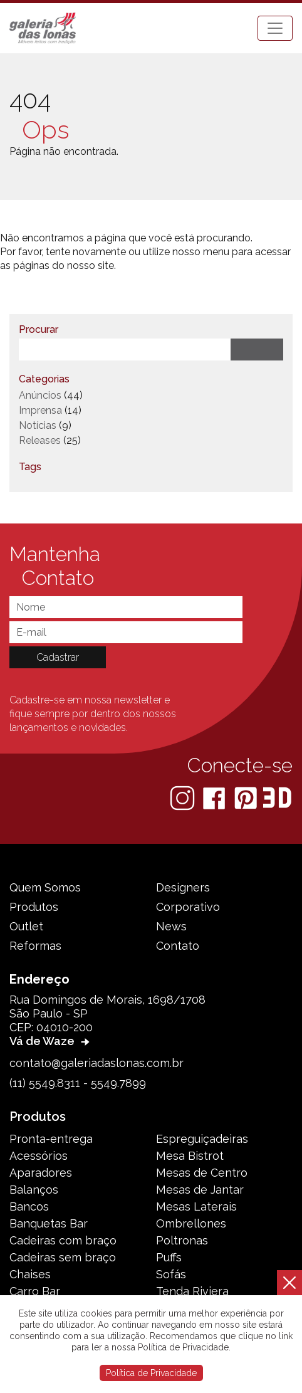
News (171, 926)
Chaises (30, 1274)
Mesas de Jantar (200, 1189)
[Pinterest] (247, 797)
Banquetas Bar (48, 1223)
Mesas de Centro (201, 1172)
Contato (177, 945)
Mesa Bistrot (190, 1155)
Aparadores (40, 1172)
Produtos (33, 906)
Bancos (29, 1206)
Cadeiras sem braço (62, 1257)
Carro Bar (34, 1291)
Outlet (26, 926)
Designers (183, 887)
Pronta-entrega (51, 1138)
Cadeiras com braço (63, 1240)
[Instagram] (184, 797)
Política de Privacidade (151, 1373)
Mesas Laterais (196, 1206)
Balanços (33, 1189)
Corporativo (188, 906)
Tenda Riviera (192, 1291)
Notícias (37, 425)
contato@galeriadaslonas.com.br (96, 1063)
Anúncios (40, 395)
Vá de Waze (51, 1041)
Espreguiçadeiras (202, 1138)
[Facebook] (215, 797)
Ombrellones (191, 1223)
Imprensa (40, 410)
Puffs (169, 1257)
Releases (40, 440)
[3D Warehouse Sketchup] (277, 797)
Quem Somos (45, 887)
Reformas (35, 945)
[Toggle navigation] (275, 28)
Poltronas (182, 1240)
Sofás (171, 1274)
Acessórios (38, 1155)
